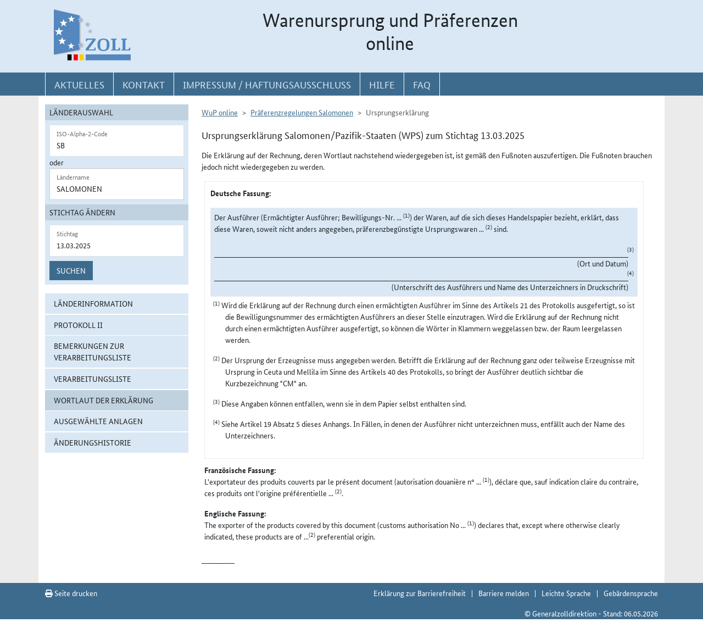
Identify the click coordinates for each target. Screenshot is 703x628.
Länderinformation (93, 303)
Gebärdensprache (631, 592)
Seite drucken (71, 592)
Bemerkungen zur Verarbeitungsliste (92, 351)
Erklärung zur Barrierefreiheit (419, 592)
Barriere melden (503, 592)
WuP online (220, 112)
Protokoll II (78, 324)
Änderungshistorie (92, 442)
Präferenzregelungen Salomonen (301, 112)
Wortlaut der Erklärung (103, 399)
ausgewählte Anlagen (98, 420)
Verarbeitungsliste (92, 378)
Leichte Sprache (566, 592)
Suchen (71, 270)
